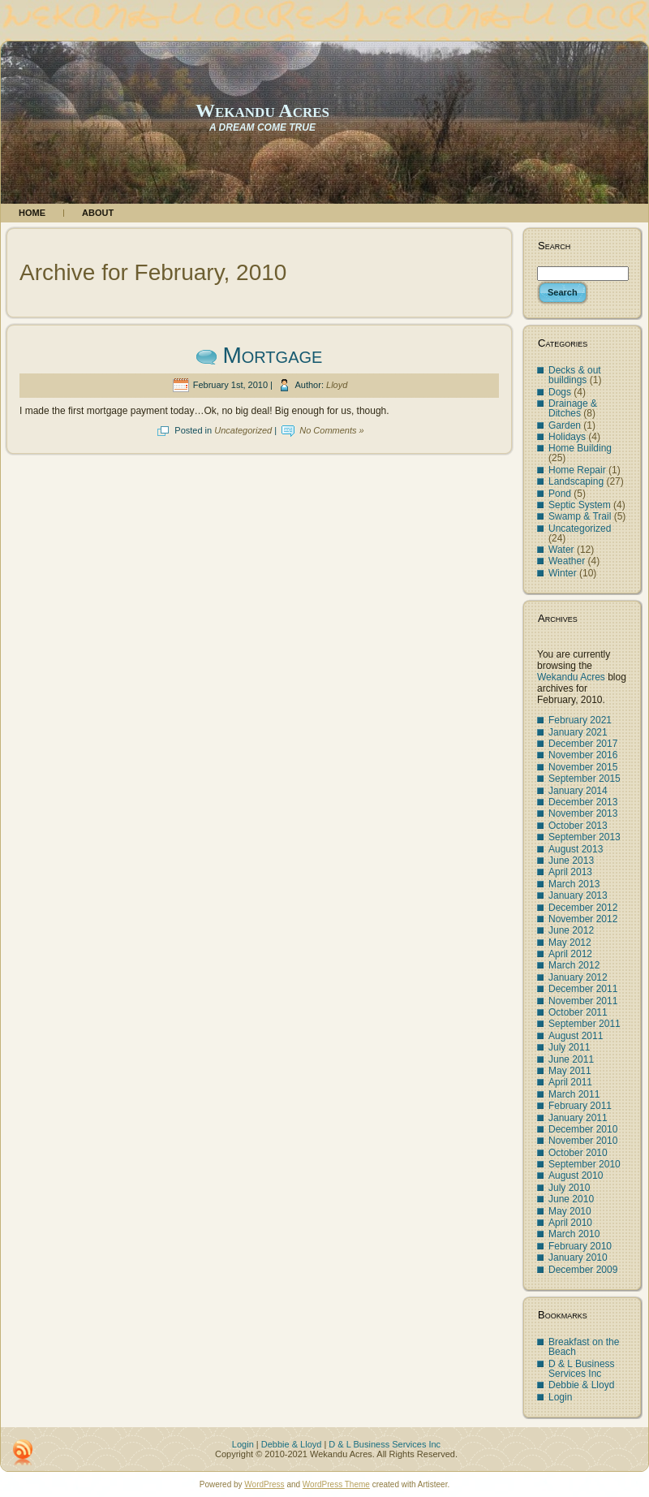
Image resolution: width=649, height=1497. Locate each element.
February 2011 (580, 1105)
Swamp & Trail (579, 516)
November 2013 (582, 813)
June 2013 (571, 860)
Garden (564, 425)
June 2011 (571, 1059)
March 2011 (574, 1094)
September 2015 (584, 778)
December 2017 (582, 743)
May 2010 (569, 1211)
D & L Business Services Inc (581, 1368)
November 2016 (582, 755)
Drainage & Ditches (572, 408)
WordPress (264, 1484)
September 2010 (584, 1164)
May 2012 (569, 942)
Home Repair (577, 470)
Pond (559, 493)
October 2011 (578, 1012)
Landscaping (576, 481)
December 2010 (582, 1129)
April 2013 (570, 872)
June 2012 (571, 930)
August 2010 (575, 1175)
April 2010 (570, 1222)
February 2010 (580, 1246)
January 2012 (578, 977)
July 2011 (569, 1047)
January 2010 (578, 1257)
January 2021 (578, 732)
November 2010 (582, 1140)
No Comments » (331, 430)
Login (560, 1397)
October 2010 (578, 1152)
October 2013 (578, 825)
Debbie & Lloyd (581, 1385)
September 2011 (584, 1023)
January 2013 (578, 895)
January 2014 (578, 790)
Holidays (567, 436)
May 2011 (569, 1070)
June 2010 (571, 1199)
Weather (566, 561)
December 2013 (582, 802)
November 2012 (582, 919)
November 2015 (582, 767)
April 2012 (570, 954)
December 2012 (582, 907)
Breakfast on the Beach (583, 1346)
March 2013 (574, 884)
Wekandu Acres (262, 110)
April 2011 (570, 1082)
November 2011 (582, 1001)
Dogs (559, 392)
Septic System (579, 505)
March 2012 (574, 965)
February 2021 (580, 720)
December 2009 (582, 1269)
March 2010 (574, 1234)
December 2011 (582, 988)
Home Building (580, 448)
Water (561, 549)
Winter (562, 573)
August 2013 (575, 849)
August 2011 (575, 1036)
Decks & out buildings (574, 375)
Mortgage (272, 355)
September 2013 (584, 837)
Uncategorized (243, 430)
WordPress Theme (336, 1484)
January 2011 (578, 1118)
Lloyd (336, 385)
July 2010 (569, 1187)
